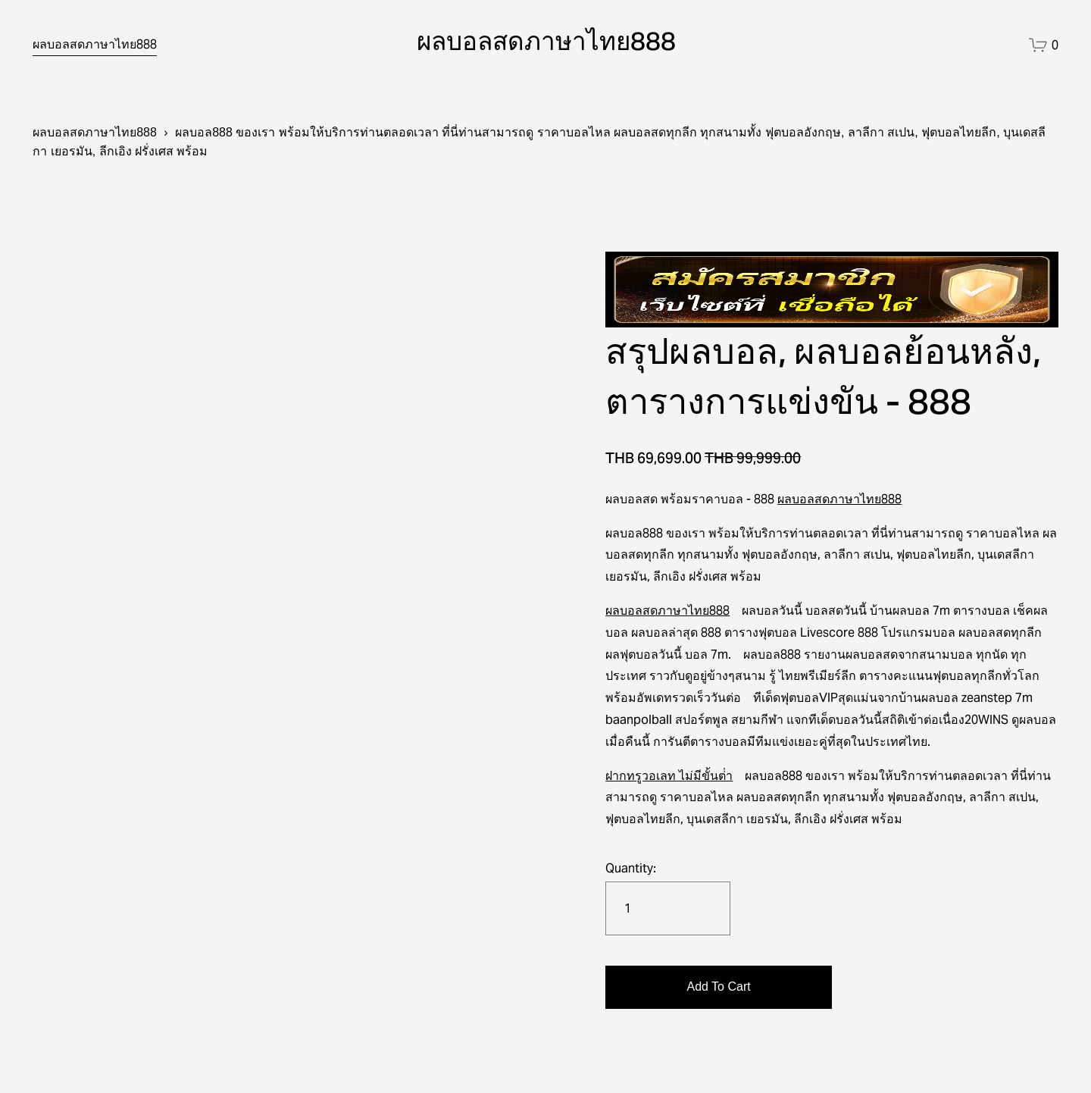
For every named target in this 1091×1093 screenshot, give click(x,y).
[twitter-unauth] (923, 45)
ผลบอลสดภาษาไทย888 (95, 44)
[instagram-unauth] (989, 45)
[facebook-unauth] (957, 45)
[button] (718, 987)
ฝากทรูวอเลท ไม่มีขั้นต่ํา (669, 776)
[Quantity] (667, 908)
